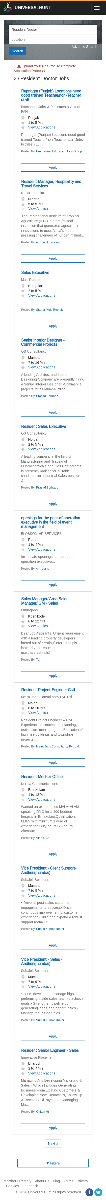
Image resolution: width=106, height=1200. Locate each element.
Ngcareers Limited (35, 193)
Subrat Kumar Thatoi (50, 929)
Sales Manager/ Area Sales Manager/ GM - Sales (44, 601)
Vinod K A (42, 838)
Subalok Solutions (35, 880)
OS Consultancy (34, 351)
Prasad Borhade (47, 396)
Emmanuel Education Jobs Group (59, 151)
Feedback (30, 1186)
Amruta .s (42, 568)
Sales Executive (35, 273)
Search (17, 51)
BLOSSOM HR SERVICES (41, 534)
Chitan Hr (42, 1111)
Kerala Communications (39, 784)
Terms (68, 1181)
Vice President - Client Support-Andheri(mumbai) (49, 870)
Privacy (82, 1181)
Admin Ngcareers (48, 242)
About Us (42, 1181)
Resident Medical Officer (42, 777)
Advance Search (84, 47)
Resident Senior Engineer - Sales (50, 1050)
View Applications (38, 127)
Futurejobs (29, 610)
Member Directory (17, 1181)
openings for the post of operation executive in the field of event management (50, 522)
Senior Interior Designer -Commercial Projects (43, 342)
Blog (56, 1181)
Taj (38, 659)
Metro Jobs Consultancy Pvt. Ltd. (47, 697)
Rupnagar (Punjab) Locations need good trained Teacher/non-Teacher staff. (51, 95)
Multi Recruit (30, 280)
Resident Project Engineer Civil (48, 690)
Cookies (12, 1186)
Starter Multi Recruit (49, 309)
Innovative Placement (37, 1057)
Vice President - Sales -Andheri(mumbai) (41, 961)
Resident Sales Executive (43, 426)
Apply (53, 167)
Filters (53, 1163)
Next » (53, 1143)
